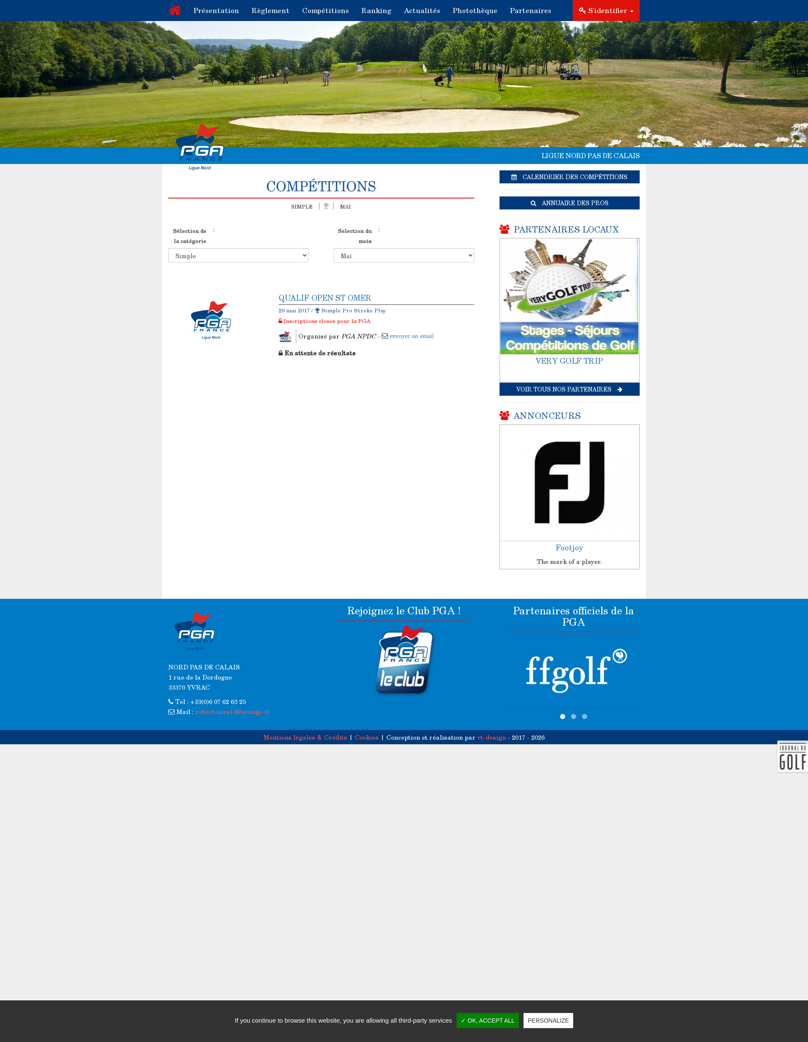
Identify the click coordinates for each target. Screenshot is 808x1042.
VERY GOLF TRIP (569, 360)
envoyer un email (412, 336)
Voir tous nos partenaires (569, 389)
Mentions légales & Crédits (305, 737)
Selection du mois (355, 236)
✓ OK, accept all (488, 1020)
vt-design (491, 737)
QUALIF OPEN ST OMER (325, 297)
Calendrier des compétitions (569, 176)
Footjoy (569, 547)
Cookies (367, 737)
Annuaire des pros (570, 202)
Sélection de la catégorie (189, 236)
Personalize (548, 1020)
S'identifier (606, 10)
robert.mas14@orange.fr (232, 711)
